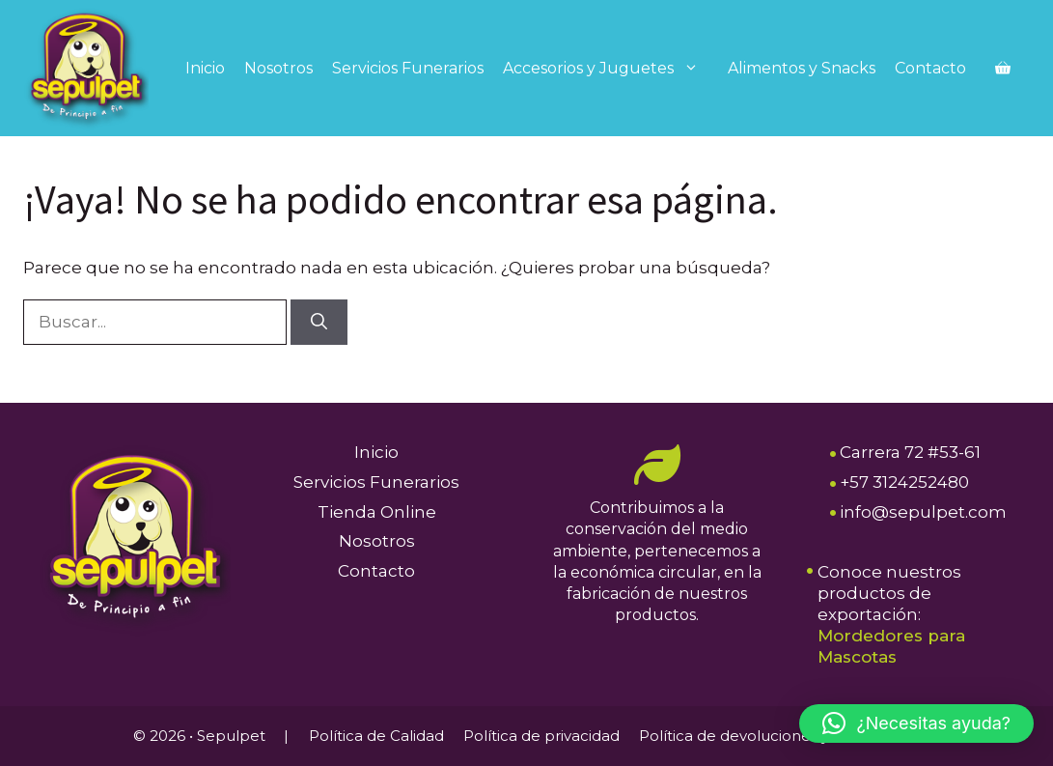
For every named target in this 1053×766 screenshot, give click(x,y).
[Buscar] (319, 322)
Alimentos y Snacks (801, 68)
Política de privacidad (541, 735)
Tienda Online (377, 512)
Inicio (205, 68)
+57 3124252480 (904, 482)
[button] (916, 723)
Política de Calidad (376, 735)
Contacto (930, 68)
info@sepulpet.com (923, 512)
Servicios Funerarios (408, 68)
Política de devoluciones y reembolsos (780, 735)
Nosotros (278, 68)
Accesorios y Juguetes (610, 68)
